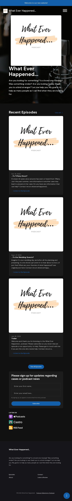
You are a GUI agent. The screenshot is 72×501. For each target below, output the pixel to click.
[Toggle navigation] (65, 11)
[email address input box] (36, 393)
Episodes (12, 474)
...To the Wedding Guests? (22, 257)
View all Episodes (36, 367)
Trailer (14, 338)
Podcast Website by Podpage (45, 493)
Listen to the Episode (20, 191)
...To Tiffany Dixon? (19, 176)
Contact (40, 474)
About (11, 477)
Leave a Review (43, 477)
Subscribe (36, 403)
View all (59, 113)
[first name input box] (36, 386)
